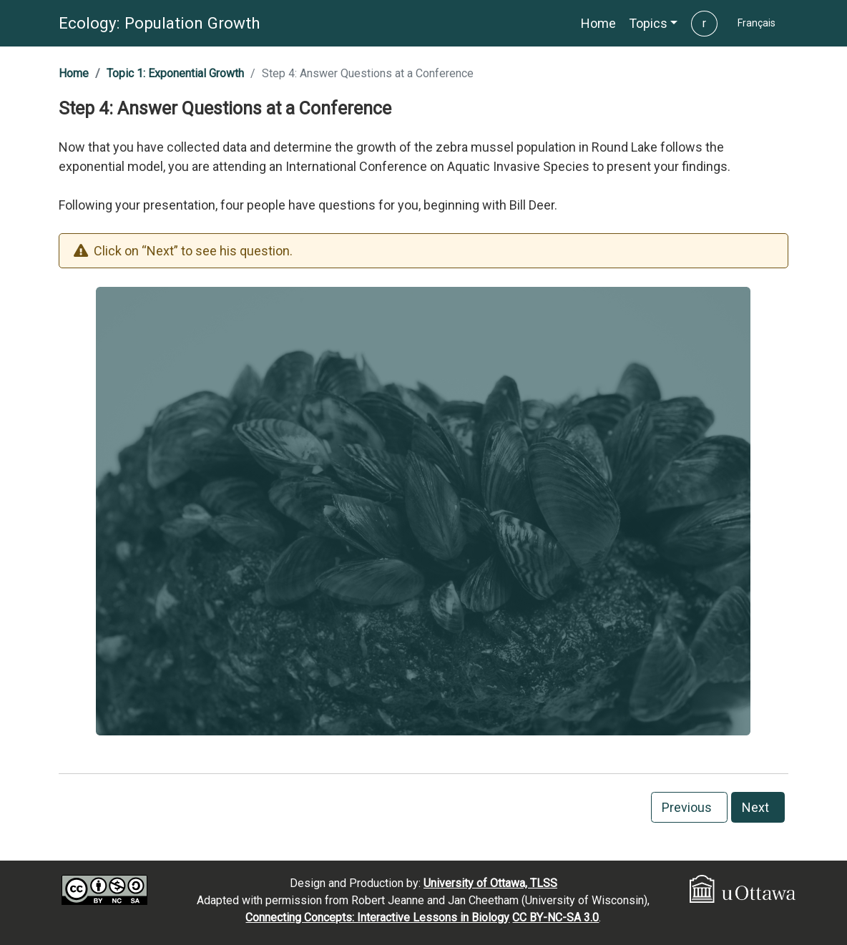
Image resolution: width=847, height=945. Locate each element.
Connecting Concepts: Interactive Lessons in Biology (377, 917)
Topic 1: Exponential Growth (175, 73)
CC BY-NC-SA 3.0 (555, 917)
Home (74, 73)
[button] (598, 23)
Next (758, 807)
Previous (690, 807)
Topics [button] (648, 23)
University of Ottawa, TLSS (490, 883)
